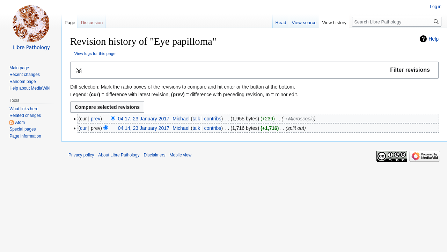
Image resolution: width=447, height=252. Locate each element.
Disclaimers (154, 155)
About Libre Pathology (118, 155)
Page (70, 22)
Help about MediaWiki (29, 88)
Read (281, 22)
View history (334, 22)
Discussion (92, 22)
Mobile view (180, 155)
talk (196, 118)
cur (83, 128)
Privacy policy (81, 155)
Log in (435, 6)
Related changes (25, 115)
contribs (212, 118)
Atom (20, 122)
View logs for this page (95, 53)
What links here (23, 108)
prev (95, 118)
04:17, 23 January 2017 (143, 118)
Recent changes (24, 74)
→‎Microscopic (298, 118)
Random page (22, 81)
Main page (19, 67)
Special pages (22, 129)
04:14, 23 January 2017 (143, 128)
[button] (254, 70)
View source (304, 22)
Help (433, 39)
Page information (25, 136)
